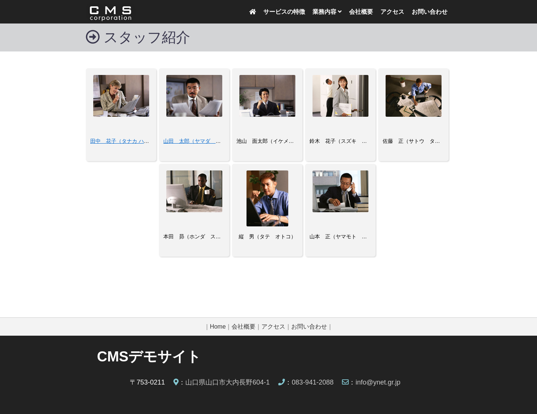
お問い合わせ (430, 12)
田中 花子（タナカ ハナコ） (125, 141)
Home (218, 326)
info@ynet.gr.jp (377, 382)
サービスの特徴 (284, 12)
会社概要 (361, 12)
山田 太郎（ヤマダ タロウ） (199, 141)
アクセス (392, 12)
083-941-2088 (312, 382)
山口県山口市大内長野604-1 (227, 382)
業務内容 (327, 12)
